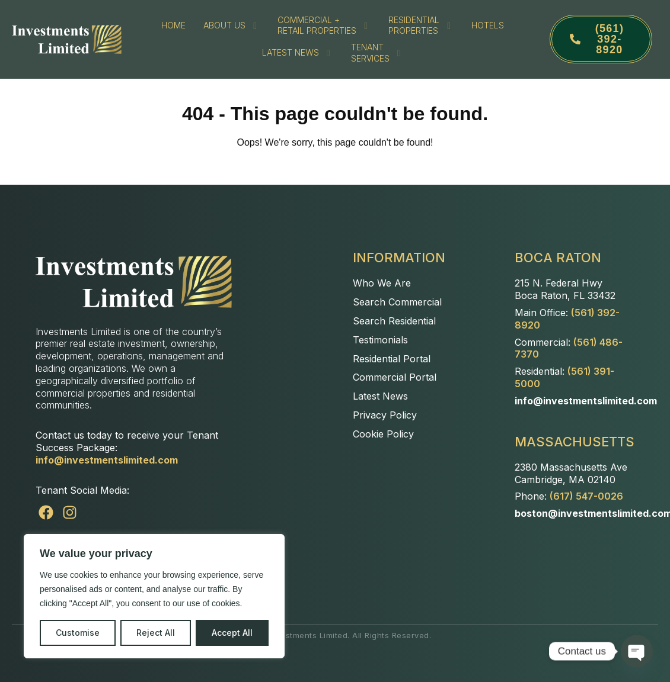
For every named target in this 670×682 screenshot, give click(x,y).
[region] (154, 596)
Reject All (155, 633)
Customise (78, 633)
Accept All (232, 633)
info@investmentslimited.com (107, 460)
